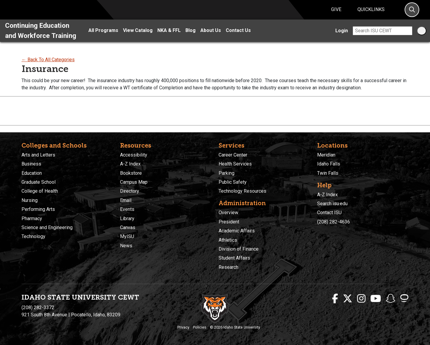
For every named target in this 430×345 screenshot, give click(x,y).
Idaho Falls (328, 164)
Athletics (228, 240)
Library (127, 218)
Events (127, 209)
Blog (190, 37)
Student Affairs (234, 258)
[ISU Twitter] (347, 298)
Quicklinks (371, 13)
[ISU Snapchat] (390, 298)
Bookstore (131, 173)
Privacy (183, 327)
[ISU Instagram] (361, 298)
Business (31, 164)
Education (32, 173)
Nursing (30, 200)
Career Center (233, 155)
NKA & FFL (169, 37)
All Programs (103, 37)
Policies (199, 327)
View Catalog (138, 37)
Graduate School (39, 182)
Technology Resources (242, 191)
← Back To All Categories (48, 67)
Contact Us (238, 37)
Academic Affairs (237, 231)
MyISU (127, 236)
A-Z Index (130, 164)
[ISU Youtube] (375, 298)
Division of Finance (239, 249)
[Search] (412, 13)
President (229, 222)
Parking (226, 173)
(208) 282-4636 (333, 222)
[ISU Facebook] (335, 298)
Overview (228, 212)
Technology (33, 236)
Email (125, 200)
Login (341, 37)
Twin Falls (327, 173)
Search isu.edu (332, 203)
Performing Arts (38, 209)
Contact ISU (329, 212)
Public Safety (233, 182)
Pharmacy (32, 218)
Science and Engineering (47, 227)
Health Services (235, 164)
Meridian (326, 155)
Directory (129, 191)
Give (336, 13)
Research (228, 267)
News (126, 246)
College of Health (40, 191)
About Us (210, 37)
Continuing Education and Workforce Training (40, 37)
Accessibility (133, 155)
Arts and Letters (38, 155)
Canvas (127, 227)
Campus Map (134, 182)
